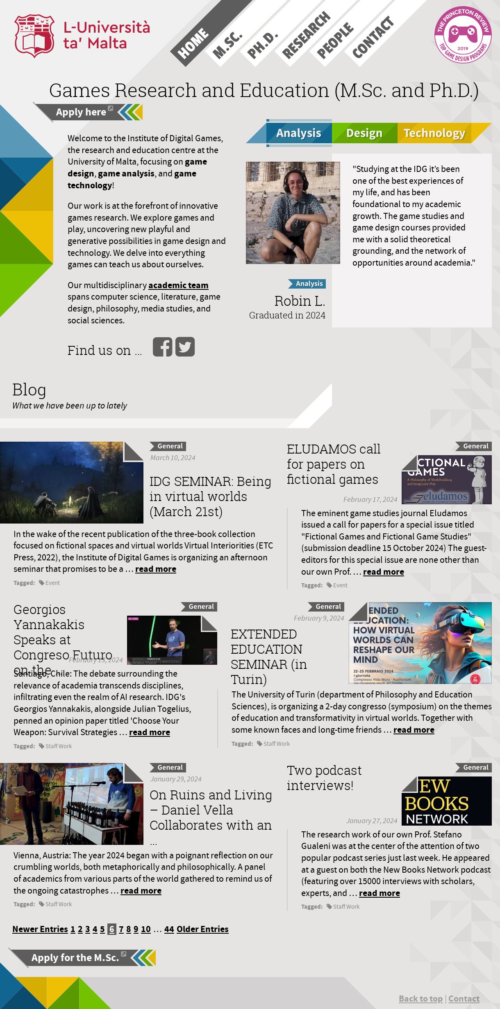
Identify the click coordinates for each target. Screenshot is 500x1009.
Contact (464, 998)
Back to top (421, 998)
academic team (178, 285)
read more (155, 569)
